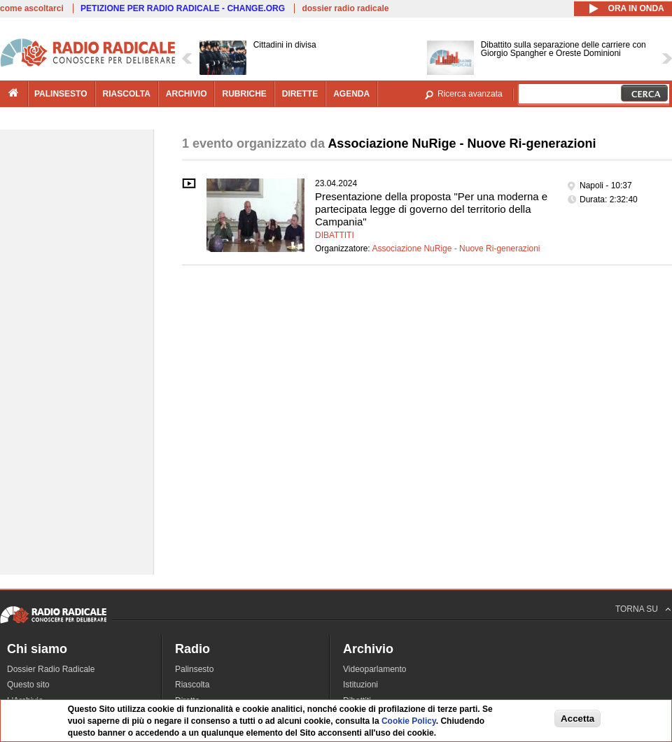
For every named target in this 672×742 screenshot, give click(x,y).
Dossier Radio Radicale (50, 669)
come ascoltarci (32, 8)
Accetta (577, 718)
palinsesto (61, 94)
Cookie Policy (409, 722)
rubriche (244, 94)
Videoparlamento (375, 669)
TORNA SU (636, 609)
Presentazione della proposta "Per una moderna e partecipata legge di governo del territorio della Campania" (431, 208)
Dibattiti (334, 235)
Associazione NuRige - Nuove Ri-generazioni (456, 248)
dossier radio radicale (345, 8)
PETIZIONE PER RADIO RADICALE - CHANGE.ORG (182, 8)
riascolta (126, 94)
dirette (300, 94)
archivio (186, 94)
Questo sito (28, 685)
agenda (351, 94)
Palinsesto (194, 669)
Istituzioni (360, 685)
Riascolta (192, 685)
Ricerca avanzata (470, 94)
